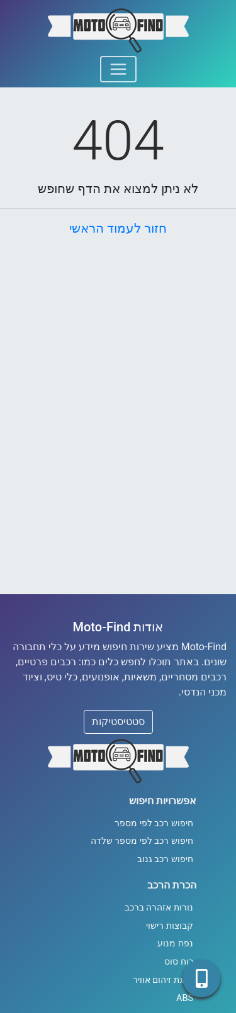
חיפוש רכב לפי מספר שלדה (142, 841)
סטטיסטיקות (118, 722)
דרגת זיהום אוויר (163, 980)
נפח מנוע (175, 943)
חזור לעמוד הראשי (118, 228)
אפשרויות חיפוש (162, 801)
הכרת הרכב (171, 885)
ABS (184, 998)
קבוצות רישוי (169, 926)
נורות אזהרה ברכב (159, 907)
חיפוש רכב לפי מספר (154, 823)
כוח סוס (178, 961)
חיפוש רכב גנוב (165, 859)
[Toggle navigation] (118, 69)
